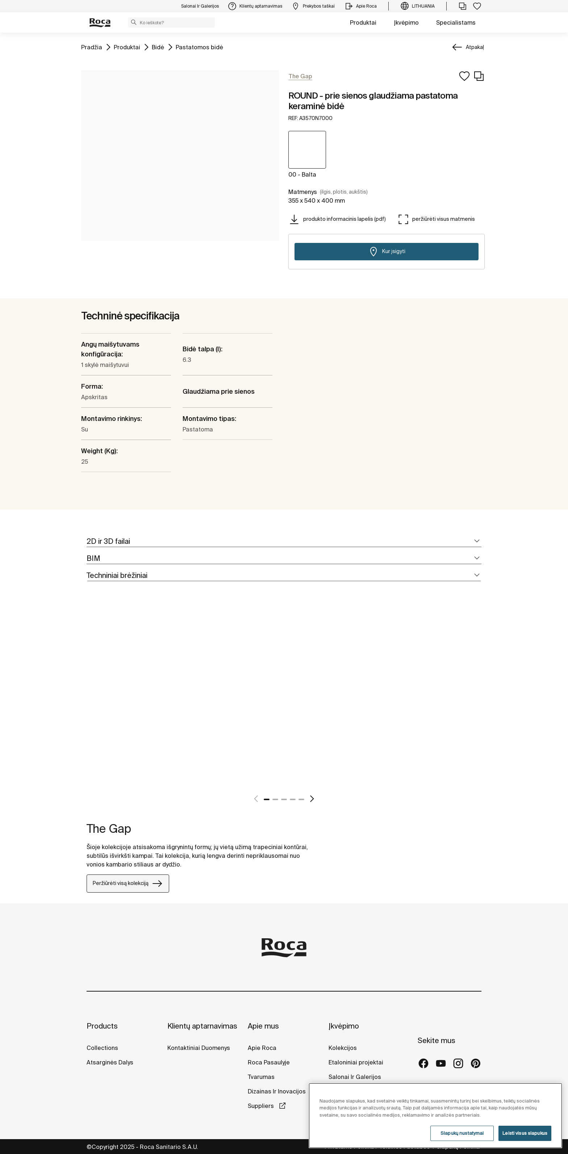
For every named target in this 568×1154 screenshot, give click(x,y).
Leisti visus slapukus (524, 1133)
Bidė (158, 46)
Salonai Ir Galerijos (355, 1077)
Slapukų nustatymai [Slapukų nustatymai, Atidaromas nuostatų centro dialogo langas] (462, 1133)
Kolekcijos (343, 1048)
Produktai (363, 22)
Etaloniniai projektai (356, 1062)
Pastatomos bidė (199, 46)
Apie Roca (262, 1048)
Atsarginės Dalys (110, 1062)
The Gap (109, 828)
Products (102, 1026)
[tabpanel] (89, 700)
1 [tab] (267, 799)
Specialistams (456, 22)
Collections (102, 1048)
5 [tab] (301, 799)
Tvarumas (261, 1077)
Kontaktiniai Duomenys (198, 1048)
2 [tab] (275, 799)
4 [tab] (293, 799)
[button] (133, 22)
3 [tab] (284, 799)
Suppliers (261, 1106)
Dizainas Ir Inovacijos (277, 1091)
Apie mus (263, 1026)
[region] (435, 1115)
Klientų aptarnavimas (202, 1026)
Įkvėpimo (406, 22)
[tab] (284, 541)
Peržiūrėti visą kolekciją (128, 883)
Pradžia (91, 46)
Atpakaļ (475, 47)
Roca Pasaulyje (269, 1062)
